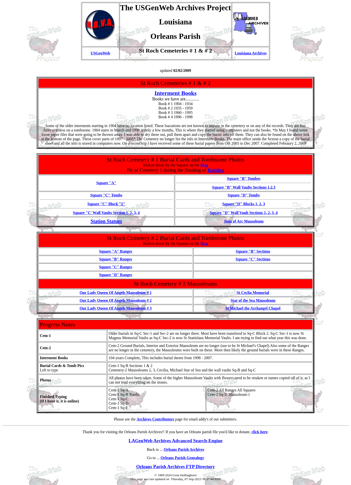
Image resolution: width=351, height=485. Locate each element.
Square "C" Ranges (115, 267)
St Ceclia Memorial (253, 293)
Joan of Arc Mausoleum (244, 221)
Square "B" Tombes (243, 178)
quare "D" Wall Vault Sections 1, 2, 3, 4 (245, 213)
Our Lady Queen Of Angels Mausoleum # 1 (116, 293)
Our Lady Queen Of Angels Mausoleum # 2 (116, 300)
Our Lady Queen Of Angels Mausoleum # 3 (116, 308)
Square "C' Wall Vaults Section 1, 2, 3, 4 (106, 213)
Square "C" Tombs (106, 195)
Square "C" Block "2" (106, 204)
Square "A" (106, 183)
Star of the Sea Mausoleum (252, 300)
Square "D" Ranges (115, 275)
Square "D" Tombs (244, 195)
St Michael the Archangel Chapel (253, 308)
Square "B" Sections (253, 251)
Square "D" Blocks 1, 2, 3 (243, 204)
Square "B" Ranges (115, 259)
